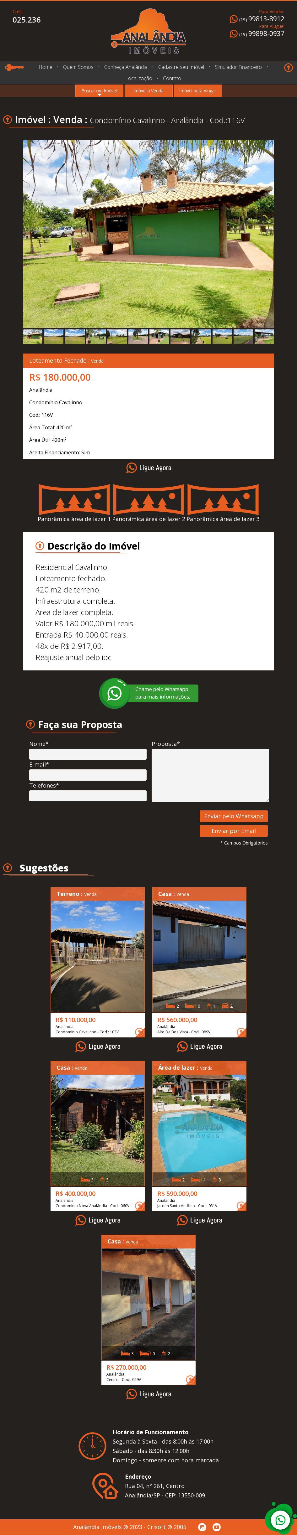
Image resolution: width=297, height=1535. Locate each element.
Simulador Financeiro (238, 67)
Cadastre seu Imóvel (181, 67)
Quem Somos (78, 67)
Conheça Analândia (125, 67)
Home (45, 67)
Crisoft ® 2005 (166, 1527)
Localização (138, 78)
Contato (172, 78)
